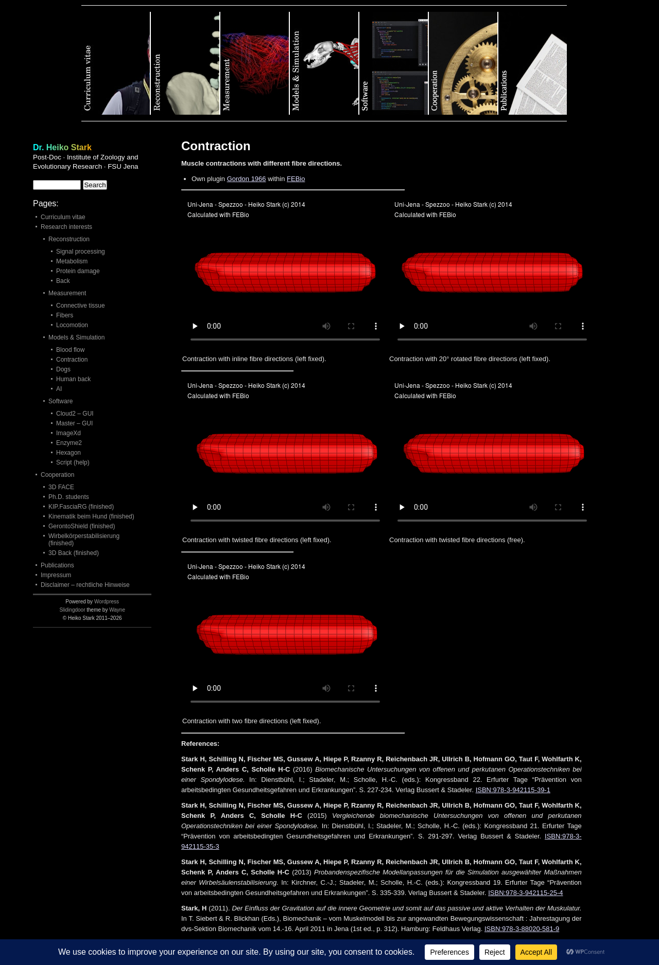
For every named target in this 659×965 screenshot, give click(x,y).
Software (394, 63)
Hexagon (68, 452)
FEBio (296, 179)
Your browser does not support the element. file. (285, 273)
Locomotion (72, 325)
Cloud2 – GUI (75, 413)
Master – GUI (74, 423)
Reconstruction (185, 63)
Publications (532, 63)
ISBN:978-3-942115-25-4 (525, 893)
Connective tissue (80, 305)
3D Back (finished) (73, 553)
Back (63, 280)
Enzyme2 (69, 442)
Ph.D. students (68, 497)
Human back (73, 379)
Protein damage (78, 271)
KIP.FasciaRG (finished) (81, 506)
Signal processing (80, 251)
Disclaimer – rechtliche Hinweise (85, 584)
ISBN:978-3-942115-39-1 (513, 790)
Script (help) (73, 462)
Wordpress (106, 601)
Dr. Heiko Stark (62, 147)
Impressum (56, 575)
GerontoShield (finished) (81, 526)
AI (59, 388)
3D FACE (61, 487)
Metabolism (72, 261)
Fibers (64, 315)
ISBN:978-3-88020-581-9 (521, 929)
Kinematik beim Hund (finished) (91, 516)
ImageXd (68, 433)
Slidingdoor (72, 610)
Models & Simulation (324, 63)
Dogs (63, 369)
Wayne (117, 610)
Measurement (255, 63)
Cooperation (463, 63)
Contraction (72, 359)
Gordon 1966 (246, 179)
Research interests (66, 226)
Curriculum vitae (116, 63)
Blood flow (70, 349)
